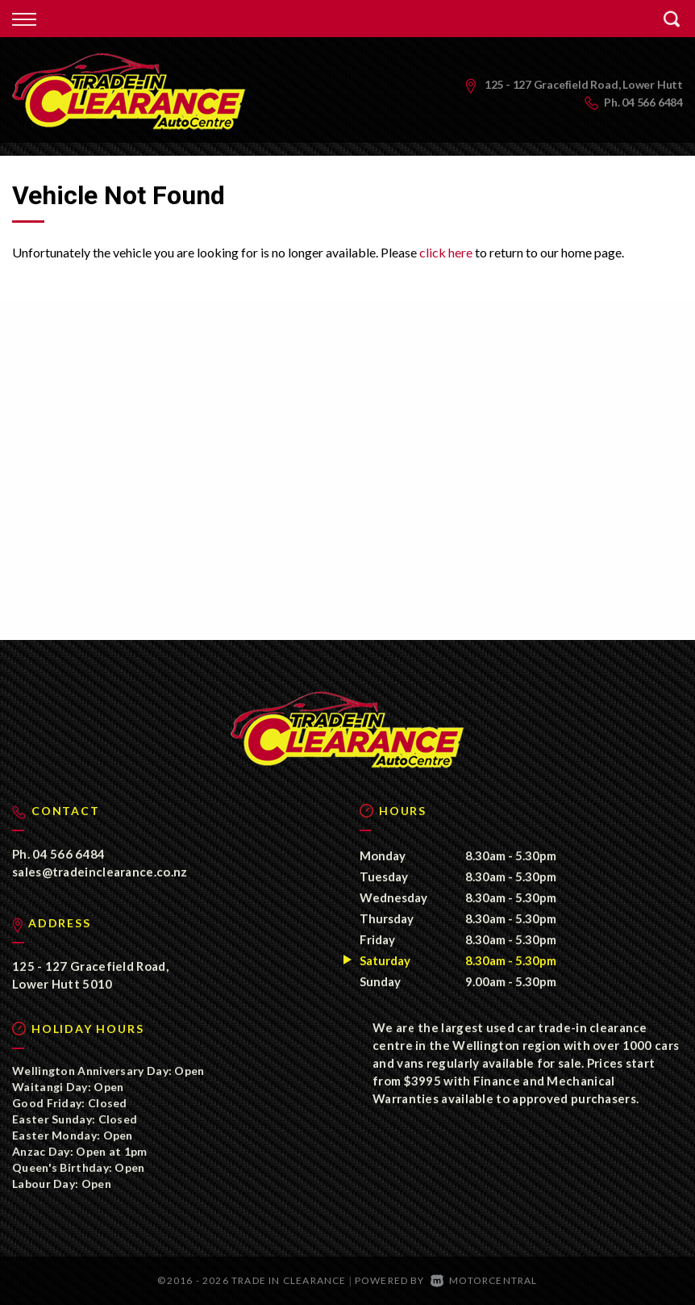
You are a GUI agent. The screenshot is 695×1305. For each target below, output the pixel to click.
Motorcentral (484, 1280)
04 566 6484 (652, 102)
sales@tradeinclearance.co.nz (99, 871)
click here (445, 252)
